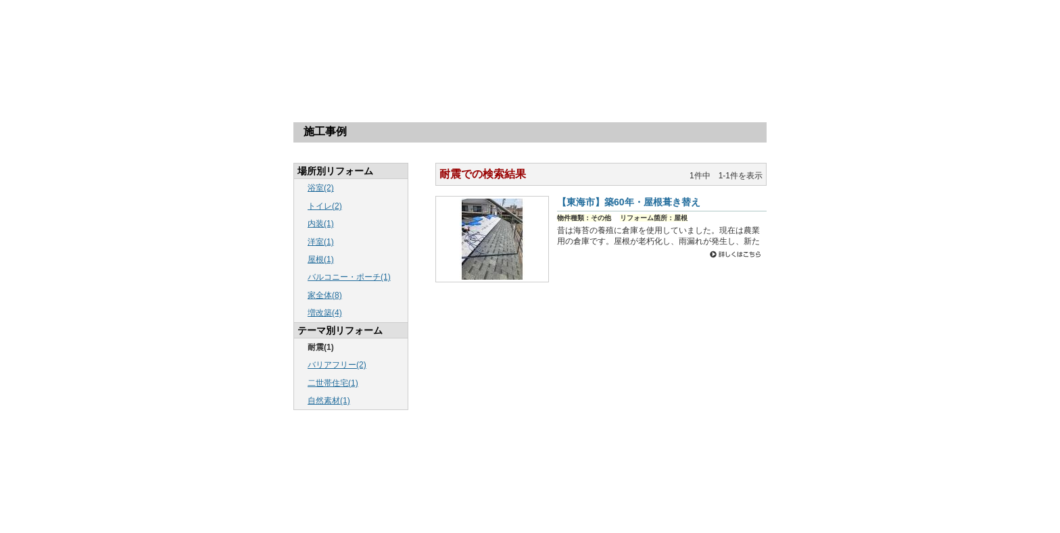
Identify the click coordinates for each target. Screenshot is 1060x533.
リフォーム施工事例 (474, 464)
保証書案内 (651, 479)
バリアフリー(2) (337, 365)
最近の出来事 (569, 464)
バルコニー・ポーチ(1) (349, 277)
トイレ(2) (325, 206)
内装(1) (321, 223)
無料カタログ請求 (703, 76)
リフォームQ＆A (529, 76)
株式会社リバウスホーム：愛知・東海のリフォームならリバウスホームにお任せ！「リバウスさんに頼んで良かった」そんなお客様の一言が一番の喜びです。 (317, 33)
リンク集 (408, 494)
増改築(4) (325, 313)
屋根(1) (321, 259)
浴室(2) (321, 188)
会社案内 (616, 76)
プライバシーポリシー (464, 494)
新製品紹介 (608, 479)
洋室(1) (321, 242)
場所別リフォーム (356, 76)
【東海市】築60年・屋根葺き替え (628, 202)
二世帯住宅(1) (333, 383)
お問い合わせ (513, 479)
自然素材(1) (329, 400)
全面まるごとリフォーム (714, 479)
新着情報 (527, 464)
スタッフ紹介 (562, 479)
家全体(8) (325, 295)
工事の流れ (443, 76)
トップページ (269, 76)
